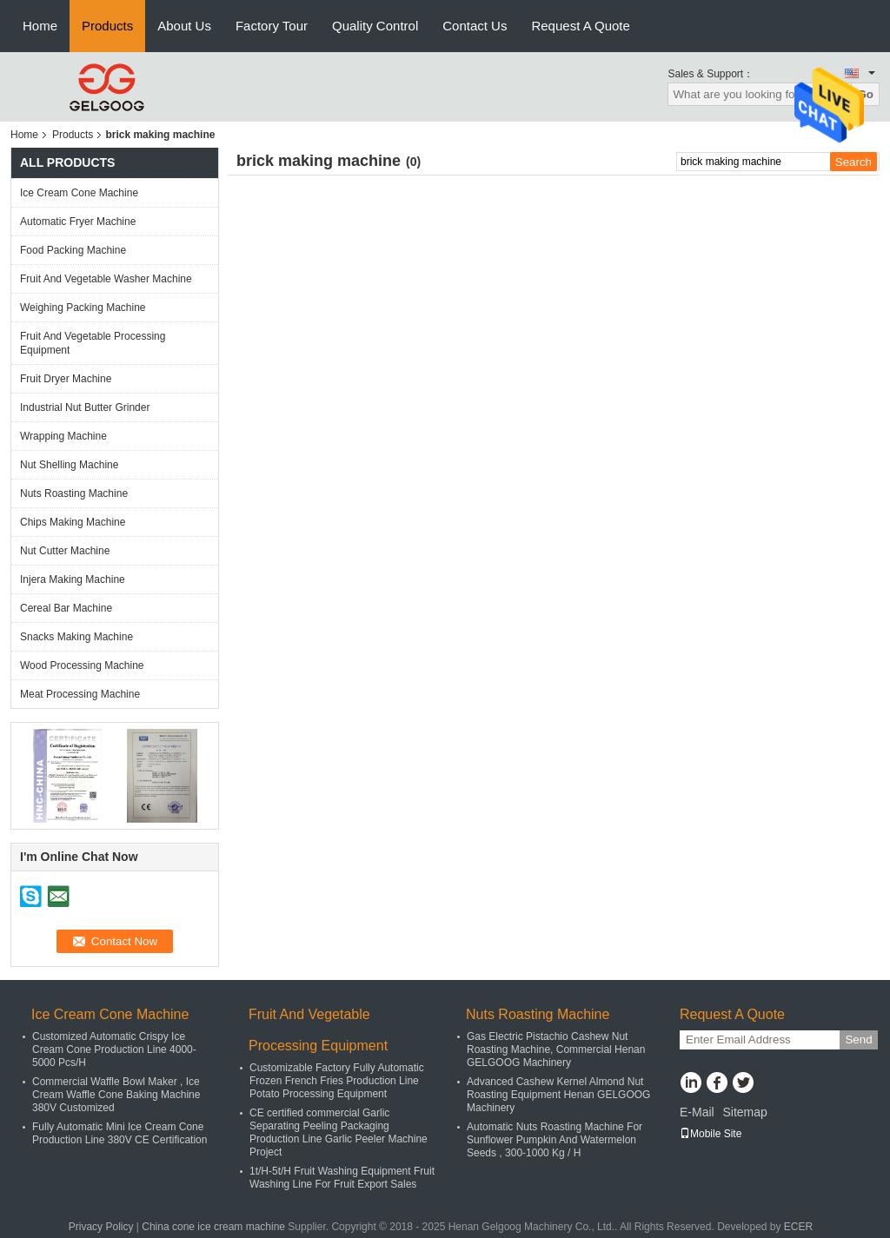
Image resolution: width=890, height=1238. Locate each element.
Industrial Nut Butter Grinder (84, 407)
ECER (798, 1227)
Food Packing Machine (73, 250)
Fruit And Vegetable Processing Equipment (92, 343)
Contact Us (474, 25)
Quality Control (375, 25)
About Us (184, 25)
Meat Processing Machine (80, 694)
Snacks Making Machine (76, 637)
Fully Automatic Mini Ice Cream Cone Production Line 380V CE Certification (119, 1133)
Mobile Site (710, 1134)
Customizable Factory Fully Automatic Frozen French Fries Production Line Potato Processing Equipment (336, 1081)
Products (107, 25)
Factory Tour (272, 25)
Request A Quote (580, 25)
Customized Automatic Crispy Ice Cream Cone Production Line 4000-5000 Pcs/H (114, 1049)
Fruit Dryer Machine (65, 379)
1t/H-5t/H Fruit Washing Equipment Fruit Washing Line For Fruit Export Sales (342, 1177)
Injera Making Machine (72, 579)
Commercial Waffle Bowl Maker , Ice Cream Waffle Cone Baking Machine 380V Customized (116, 1095)
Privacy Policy (101, 1227)
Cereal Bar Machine (66, 608)
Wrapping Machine (63, 436)
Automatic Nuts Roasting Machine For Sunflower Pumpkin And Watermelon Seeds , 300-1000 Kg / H (554, 1140)
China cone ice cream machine (213, 1227)
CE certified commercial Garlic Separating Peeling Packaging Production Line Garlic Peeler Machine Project (338, 1132)
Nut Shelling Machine (69, 465)
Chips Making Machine (72, 522)
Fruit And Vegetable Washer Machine (106, 279)
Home (40, 25)
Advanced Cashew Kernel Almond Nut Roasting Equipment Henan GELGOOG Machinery (558, 1095)
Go (865, 94)
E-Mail (697, 1112)
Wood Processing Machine (82, 665)
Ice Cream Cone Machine (79, 193)
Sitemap (744, 1112)
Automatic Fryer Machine (78, 221)
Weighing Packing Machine (83, 307)
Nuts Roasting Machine (74, 493)
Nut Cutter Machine (65, 551)
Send (858, 1039)
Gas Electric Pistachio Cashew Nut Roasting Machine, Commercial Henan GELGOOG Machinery (556, 1049)
